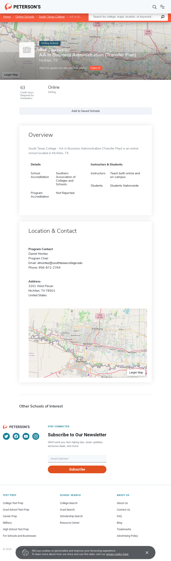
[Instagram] (35, 436)
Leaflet (124, 24)
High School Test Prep (16, 529)
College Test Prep (13, 503)
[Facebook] (16, 436)
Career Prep (10, 516)
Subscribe (77, 469)
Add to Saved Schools (85, 111)
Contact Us (123, 509)
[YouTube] (25, 436)
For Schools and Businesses (19, 535)
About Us (122, 503)
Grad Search (67, 509)
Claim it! (95, 68)
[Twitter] (6, 436)
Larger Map (11, 74)
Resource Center (70, 522)
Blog (119, 522)
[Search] (155, 7)
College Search (68, 503)
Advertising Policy (127, 535)
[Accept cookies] (144, 552)
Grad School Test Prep (16, 509)
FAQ (119, 516)
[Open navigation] (162, 7)
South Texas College (52, 17)
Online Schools (24, 17)
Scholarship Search (71, 516)
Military (7, 522)
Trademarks (124, 529)
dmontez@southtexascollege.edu (59, 263)
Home (7, 17)
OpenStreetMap (144, 24)
